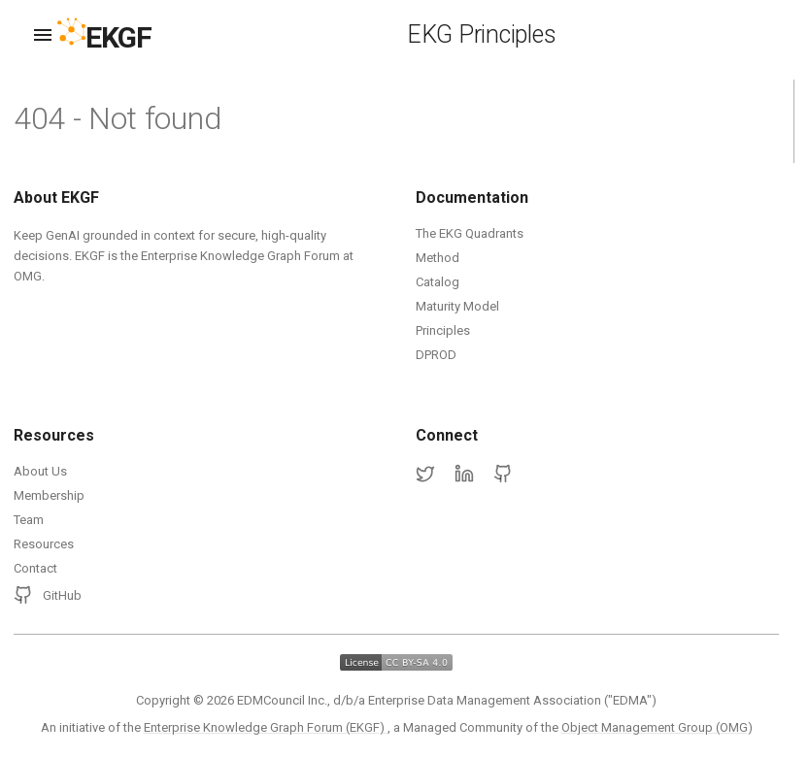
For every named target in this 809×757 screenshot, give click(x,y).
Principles (443, 330)
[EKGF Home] (121, 35)
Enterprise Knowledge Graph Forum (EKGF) (266, 727)
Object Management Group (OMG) (657, 727)
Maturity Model (457, 306)
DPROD (436, 354)
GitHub (48, 595)
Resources (44, 544)
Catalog (437, 282)
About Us (40, 471)
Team (29, 519)
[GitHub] (503, 474)
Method (437, 257)
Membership (49, 495)
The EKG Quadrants (469, 233)
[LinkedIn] (464, 474)
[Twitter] (425, 474)
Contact (35, 568)
